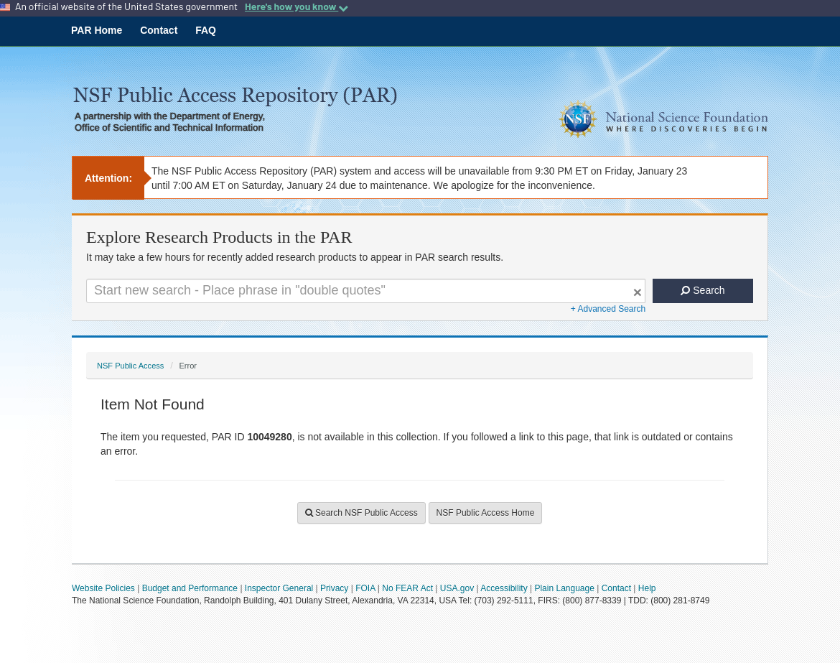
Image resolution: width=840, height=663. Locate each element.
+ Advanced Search (608, 309)
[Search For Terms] (365, 291)
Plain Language (564, 588)
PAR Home (96, 30)
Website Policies (103, 588)
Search (702, 290)
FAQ (205, 30)
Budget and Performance (190, 588)
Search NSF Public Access (361, 513)
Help (647, 588)
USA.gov (457, 588)
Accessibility (503, 588)
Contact (158, 30)
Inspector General (279, 588)
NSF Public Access (130, 365)
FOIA (365, 588)
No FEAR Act (407, 588)
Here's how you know (296, 6)
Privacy (334, 588)
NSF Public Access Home (486, 513)
